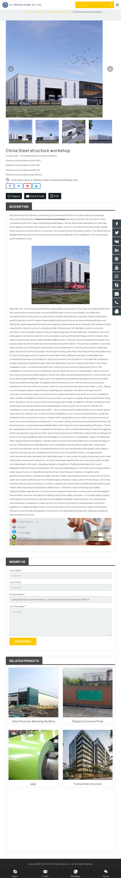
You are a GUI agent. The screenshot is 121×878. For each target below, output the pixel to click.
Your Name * (15, 577)
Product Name (17, 601)
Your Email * (15, 589)
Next (110, 76)
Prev (11, 76)
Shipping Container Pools (87, 728)
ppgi (33, 791)
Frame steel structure (88, 791)
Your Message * (17, 613)
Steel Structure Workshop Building (33, 728)
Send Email (35, 203)
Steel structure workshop (49, 226)
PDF (54, 203)
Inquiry (14, 203)
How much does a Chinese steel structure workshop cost (45, 187)
